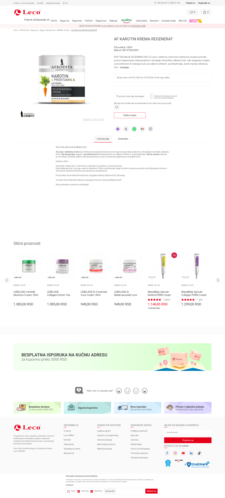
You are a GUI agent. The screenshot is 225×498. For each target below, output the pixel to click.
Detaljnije (124, 67)
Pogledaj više (138, 26)
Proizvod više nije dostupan (130, 96)
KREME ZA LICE (63, 30)
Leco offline (69, 435)
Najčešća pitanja (104, 449)
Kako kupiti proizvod (106, 444)
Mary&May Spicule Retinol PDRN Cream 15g (159, 295)
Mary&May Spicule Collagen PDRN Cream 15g (194, 295)
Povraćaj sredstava (139, 453)
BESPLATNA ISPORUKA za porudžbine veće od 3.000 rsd (104, 26)
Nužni (73, 491)
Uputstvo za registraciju (108, 435)
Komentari (123, 138)
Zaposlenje (69, 444)
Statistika (85, 491)
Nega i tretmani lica (47, 30)
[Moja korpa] (206, 12)
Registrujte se (204, 3)
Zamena (134, 440)
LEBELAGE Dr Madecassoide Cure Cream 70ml (125, 295)
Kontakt (67, 440)
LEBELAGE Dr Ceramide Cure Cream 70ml (94, 293)
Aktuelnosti (69, 453)
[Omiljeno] (192, 12)
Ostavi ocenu (129, 115)
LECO (15, 30)
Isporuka (134, 435)
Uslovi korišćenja (104, 440)
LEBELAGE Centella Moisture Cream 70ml (25, 293)
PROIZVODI (24, 30)
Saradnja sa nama (72, 449)
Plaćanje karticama (139, 457)
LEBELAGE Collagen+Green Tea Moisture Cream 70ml (59, 295)
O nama (67, 431)
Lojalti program (104, 431)
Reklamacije (136, 444)
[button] (100, 12)
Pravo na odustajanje (140, 449)
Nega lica (34, 30)
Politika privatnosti (139, 431)
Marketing (98, 491)
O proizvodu (103, 138)
